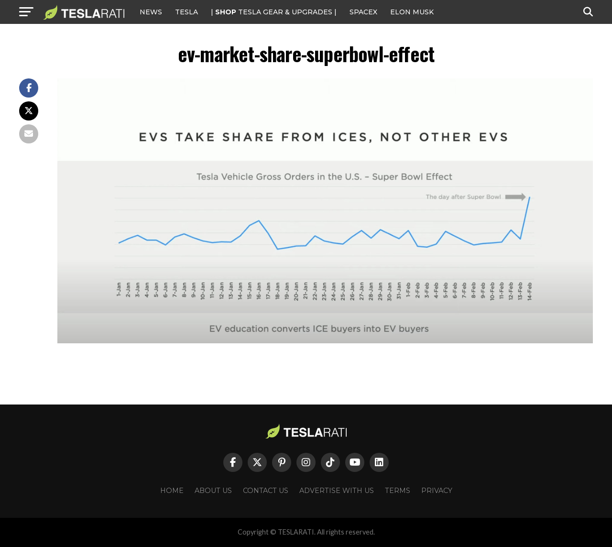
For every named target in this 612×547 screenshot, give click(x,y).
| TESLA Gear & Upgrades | (274, 12)
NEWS (151, 12)
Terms (397, 490)
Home (172, 490)
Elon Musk (412, 12)
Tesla (186, 12)
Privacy (436, 490)
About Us (213, 490)
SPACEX (363, 12)
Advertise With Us (336, 490)
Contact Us (265, 490)
